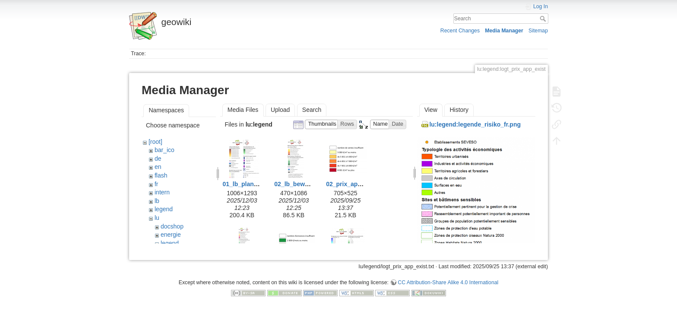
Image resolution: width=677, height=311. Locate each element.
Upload (280, 109)
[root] (155, 141)
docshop (172, 226)
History (458, 109)
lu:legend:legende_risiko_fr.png (475, 124)
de (158, 158)
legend (164, 209)
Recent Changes (460, 31)
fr (156, 184)
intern (162, 192)
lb (157, 200)
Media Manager (504, 31)
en (158, 166)
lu (157, 217)
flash (161, 175)
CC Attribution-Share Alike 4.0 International (448, 279)
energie (171, 234)
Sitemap (538, 31)
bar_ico (164, 149)
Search (544, 19)
